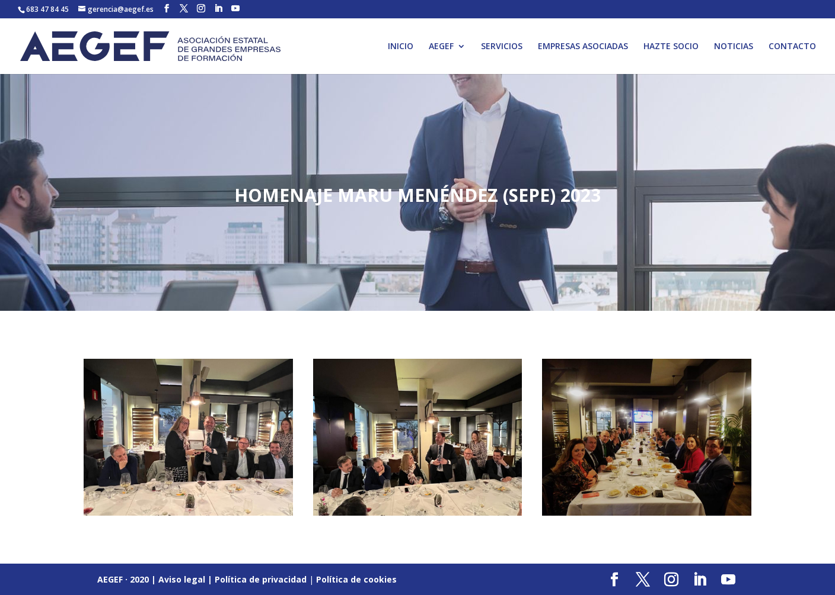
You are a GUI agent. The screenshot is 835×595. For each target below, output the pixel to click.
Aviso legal (181, 579)
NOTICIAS (733, 47)
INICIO (400, 47)
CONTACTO (792, 47)
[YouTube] (235, 8)
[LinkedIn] (218, 8)
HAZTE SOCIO (671, 47)
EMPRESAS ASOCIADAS (583, 47)
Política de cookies (356, 579)
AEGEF (441, 47)
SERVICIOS (501, 47)
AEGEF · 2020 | (127, 579)
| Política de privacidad (257, 579)
